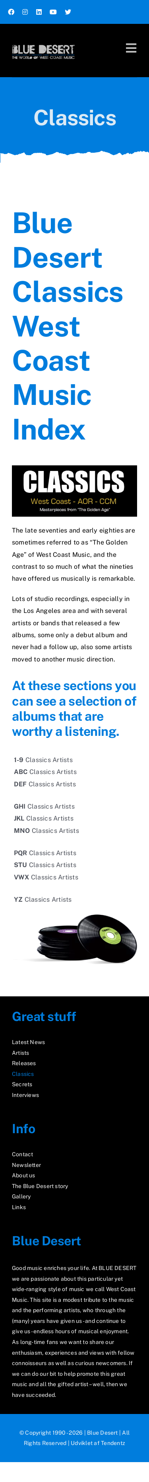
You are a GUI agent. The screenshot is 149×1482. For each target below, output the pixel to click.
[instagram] (25, 12)
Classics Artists (43, 760)
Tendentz (113, 1443)
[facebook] (11, 12)
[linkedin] (39, 12)
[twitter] (68, 12)
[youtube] (53, 12)
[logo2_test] (43, 43)
